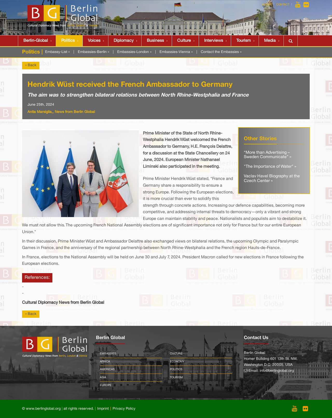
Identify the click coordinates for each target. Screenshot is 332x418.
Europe (106, 385)
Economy (177, 361)
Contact (282, 4)
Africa (105, 361)
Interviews (213, 41)
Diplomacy (124, 41)
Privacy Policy (124, 408)
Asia (103, 377)
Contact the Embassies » (221, 52)
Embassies (108, 353)
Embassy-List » (57, 52)
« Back (30, 65)
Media (270, 41)
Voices (94, 41)
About (266, 4)
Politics (68, 41)
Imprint (103, 408)
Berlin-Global (35, 41)
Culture (184, 41)
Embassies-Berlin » (93, 52)
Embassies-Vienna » (176, 52)
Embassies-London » (134, 52)
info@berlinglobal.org (277, 371)
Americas (107, 369)
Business (155, 41)
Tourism (243, 41)
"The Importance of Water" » (270, 166)
